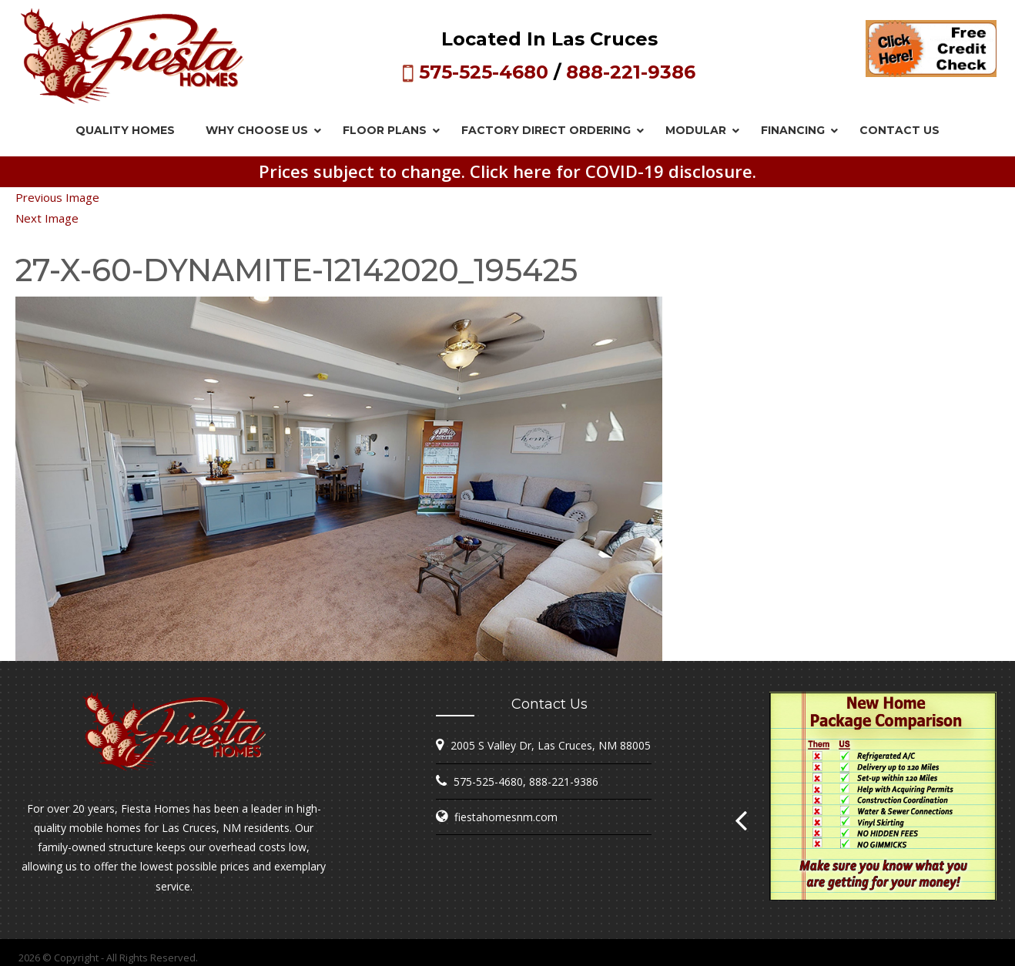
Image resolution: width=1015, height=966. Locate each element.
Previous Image (57, 197)
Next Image (47, 218)
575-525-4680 (483, 72)
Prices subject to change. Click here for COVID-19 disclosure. (507, 171)
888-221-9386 (630, 72)
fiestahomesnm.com (506, 817)
